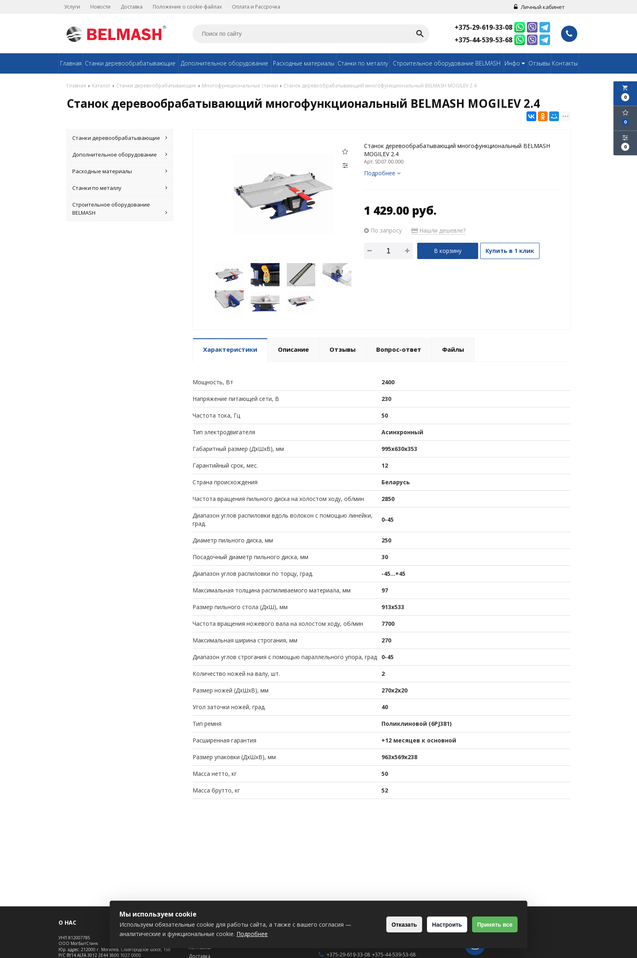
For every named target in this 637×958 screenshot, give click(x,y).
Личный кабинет (536, 7)
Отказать (391, 924)
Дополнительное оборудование (224, 63)
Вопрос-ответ (398, 349)
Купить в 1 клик (514, 251)
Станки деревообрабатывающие (130, 63)
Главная (71, 63)
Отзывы (539, 63)
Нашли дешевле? (439, 230)
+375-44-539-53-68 (483, 39)
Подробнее (382, 173)
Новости (103, 6)
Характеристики (230, 349)
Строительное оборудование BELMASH (446, 63)
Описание (293, 349)
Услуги (74, 6)
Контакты (565, 63)
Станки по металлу (363, 63)
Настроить (439, 924)
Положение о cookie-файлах (189, 6)
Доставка (134, 6)
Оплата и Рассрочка (258, 6)
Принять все (492, 924)
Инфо (516, 63)
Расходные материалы (303, 63)
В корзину (448, 251)
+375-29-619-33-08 (483, 27)
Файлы (453, 349)
